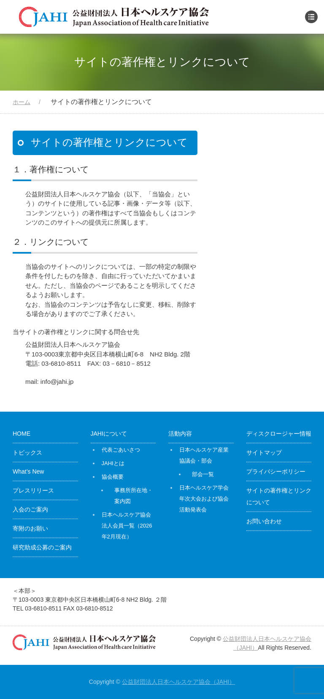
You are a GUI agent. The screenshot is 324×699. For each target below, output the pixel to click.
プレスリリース (33, 490)
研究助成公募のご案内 (42, 547)
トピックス (27, 452)
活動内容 (180, 433)
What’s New (28, 471)
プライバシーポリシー (275, 471)
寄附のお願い (30, 528)
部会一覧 (203, 474)
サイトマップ (264, 452)
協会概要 (113, 477)
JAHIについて (109, 433)
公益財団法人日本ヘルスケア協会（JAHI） (178, 681)
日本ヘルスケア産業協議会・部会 (204, 455)
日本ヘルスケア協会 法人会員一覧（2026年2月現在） (127, 526)
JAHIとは (113, 463)
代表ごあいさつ (121, 450)
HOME (21, 433)
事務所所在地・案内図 (133, 495)
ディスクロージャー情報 (278, 433)
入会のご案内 (30, 509)
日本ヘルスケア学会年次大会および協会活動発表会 (204, 499)
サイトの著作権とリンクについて (278, 496)
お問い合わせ (264, 521)
